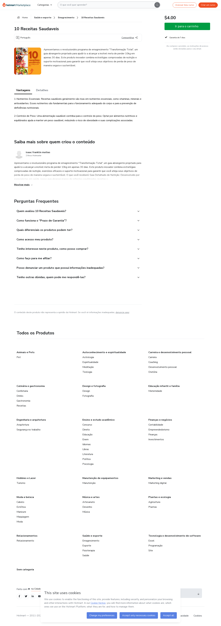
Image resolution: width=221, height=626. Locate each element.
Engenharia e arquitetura (31, 420)
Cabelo (20, 503)
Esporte (86, 546)
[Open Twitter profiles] (26, 597)
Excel (151, 541)
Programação (155, 546)
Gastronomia (23, 401)
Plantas (152, 508)
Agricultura (154, 503)
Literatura (87, 455)
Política (86, 460)
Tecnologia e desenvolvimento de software (174, 536)
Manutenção (89, 484)
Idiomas (86, 445)
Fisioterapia (88, 551)
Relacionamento (25, 541)
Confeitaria (22, 392)
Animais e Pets (26, 353)
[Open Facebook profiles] (19, 597)
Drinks (20, 397)
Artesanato (88, 503)
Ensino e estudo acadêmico (98, 420)
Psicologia (87, 465)
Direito (86, 430)
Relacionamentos (27, 536)
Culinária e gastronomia (31, 387)
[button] (74, 211)
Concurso (87, 425)
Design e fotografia (94, 387)
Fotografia (88, 397)
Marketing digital (157, 484)
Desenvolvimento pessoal (162, 368)
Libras (85, 450)
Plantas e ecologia (159, 498)
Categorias (44, 5)
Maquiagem (23, 517)
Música (86, 512)
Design (86, 392)
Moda (20, 522)
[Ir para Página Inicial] (18, 4)
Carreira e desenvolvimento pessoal (170, 353)
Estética (21, 508)
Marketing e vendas (160, 479)
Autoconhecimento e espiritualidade (104, 353)
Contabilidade (155, 425)
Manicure (21, 512)
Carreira (152, 358)
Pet (19, 358)
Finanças (152, 435)
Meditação (88, 368)
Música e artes (91, 498)
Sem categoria (25, 570)
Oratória (152, 373)
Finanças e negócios (160, 420)
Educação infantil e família (164, 387)
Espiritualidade (90, 363)
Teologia (87, 373)
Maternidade (155, 392)
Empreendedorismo (158, 430)
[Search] (157, 5)
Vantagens (23, 90)
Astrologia (88, 358)
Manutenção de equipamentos (100, 479)
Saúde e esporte (92, 536)
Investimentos (156, 440)
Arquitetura (23, 425)
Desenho (87, 508)
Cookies (198, 616)
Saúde (85, 556)
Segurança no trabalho (29, 430)
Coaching (153, 363)
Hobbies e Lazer (26, 479)
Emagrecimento (90, 541)
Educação (87, 435)
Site (150, 551)
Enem (85, 440)
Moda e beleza (25, 498)
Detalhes (42, 90)
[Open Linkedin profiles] (33, 597)
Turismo (21, 484)
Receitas (21, 406)
